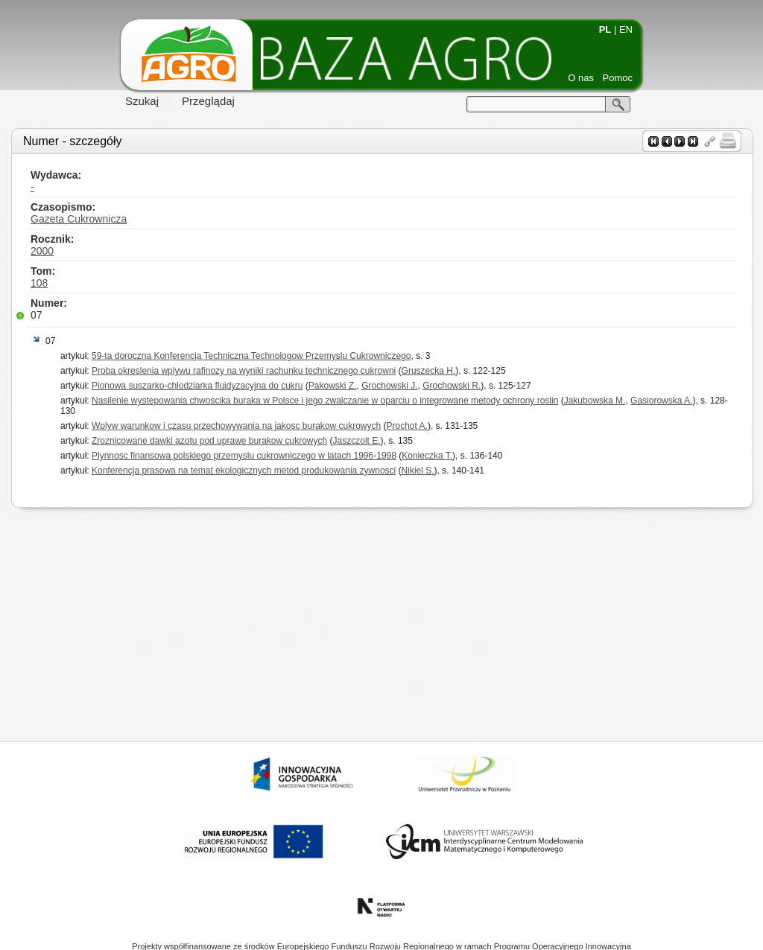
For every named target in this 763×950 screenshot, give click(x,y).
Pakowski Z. (332, 385)
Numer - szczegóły (72, 141)
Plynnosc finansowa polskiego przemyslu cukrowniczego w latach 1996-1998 (244, 455)
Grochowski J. (389, 385)
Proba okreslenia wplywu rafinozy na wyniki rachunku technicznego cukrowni (244, 371)
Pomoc (618, 77)
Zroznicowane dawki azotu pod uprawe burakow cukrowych (209, 441)
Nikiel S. (418, 470)
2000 (42, 251)
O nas (581, 77)
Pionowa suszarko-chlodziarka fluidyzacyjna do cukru (197, 385)
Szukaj (142, 101)
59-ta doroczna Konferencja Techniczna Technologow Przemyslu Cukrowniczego (251, 356)
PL (605, 29)
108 (39, 283)
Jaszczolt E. (357, 441)
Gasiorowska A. (661, 400)
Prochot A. (407, 426)
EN (626, 29)
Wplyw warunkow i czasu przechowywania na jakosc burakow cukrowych (236, 426)
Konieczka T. (427, 455)
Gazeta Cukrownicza (79, 219)
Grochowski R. (451, 385)
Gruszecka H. (429, 371)
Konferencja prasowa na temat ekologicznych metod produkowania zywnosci (244, 470)
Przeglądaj (208, 101)
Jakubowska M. (595, 400)
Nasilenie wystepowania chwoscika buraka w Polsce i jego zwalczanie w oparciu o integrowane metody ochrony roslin (325, 400)
